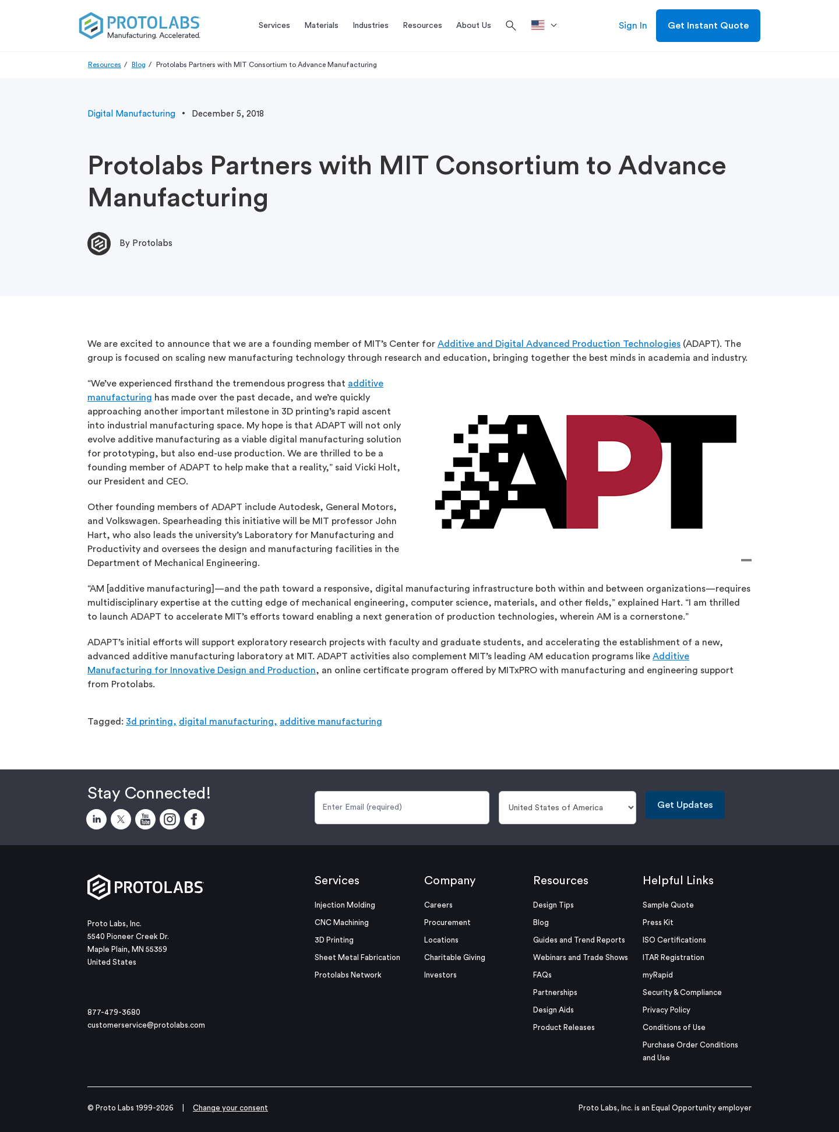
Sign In (633, 25)
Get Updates (685, 805)
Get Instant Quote (708, 25)
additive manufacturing (331, 721)
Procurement (447, 922)
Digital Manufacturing (131, 114)
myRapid (658, 975)
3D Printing (334, 940)
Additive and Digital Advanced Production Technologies (559, 344)
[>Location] (548, 25)
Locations (441, 940)
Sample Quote (668, 905)
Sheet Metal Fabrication (357, 957)
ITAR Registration (673, 957)
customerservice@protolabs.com (146, 1025)
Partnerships (555, 992)
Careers (438, 905)
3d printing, (151, 721)
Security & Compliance (682, 992)
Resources (104, 64)
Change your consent (230, 1108)
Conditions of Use (674, 1027)
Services (337, 881)
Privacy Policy (666, 1010)
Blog (139, 64)
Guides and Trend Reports (579, 940)
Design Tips (553, 905)
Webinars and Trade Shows (580, 957)
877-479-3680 (113, 1012)
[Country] (568, 807)
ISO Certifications (674, 940)
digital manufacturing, (228, 721)
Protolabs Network (348, 975)
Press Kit (658, 922)
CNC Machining (342, 922)
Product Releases (564, 1027)
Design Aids (553, 1010)
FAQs (542, 975)
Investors (440, 975)
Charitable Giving (454, 957)
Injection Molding (345, 905)
